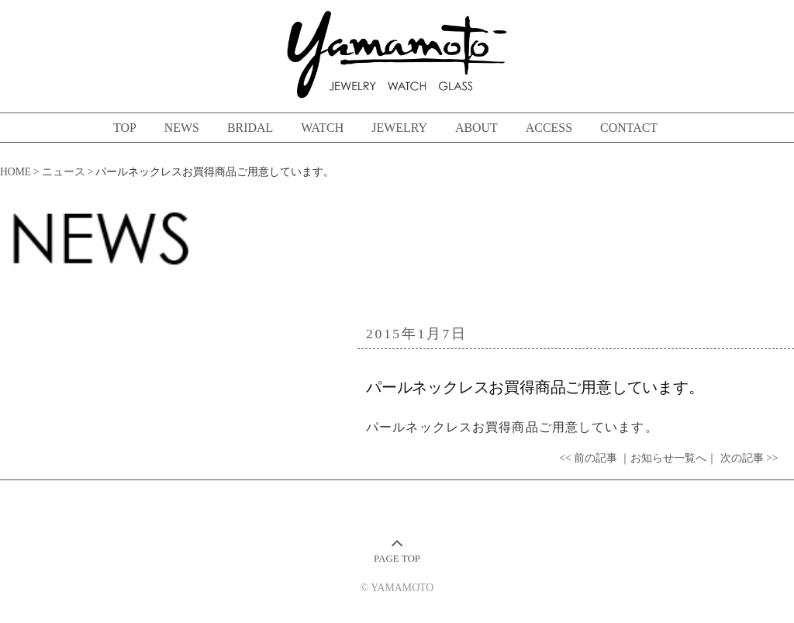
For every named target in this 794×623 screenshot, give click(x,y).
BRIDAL (250, 127)
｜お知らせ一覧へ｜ (668, 458)
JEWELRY (399, 127)
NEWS (181, 127)
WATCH (322, 127)
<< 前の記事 (588, 458)
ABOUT (476, 127)
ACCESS (549, 127)
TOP (124, 127)
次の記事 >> (749, 458)
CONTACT (629, 127)
